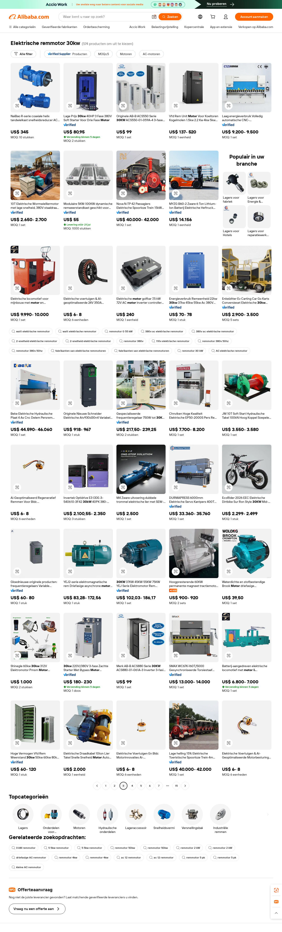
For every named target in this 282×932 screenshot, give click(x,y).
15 (176, 785)
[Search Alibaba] (105, 16)
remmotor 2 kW (188, 848)
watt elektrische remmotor (31, 331)
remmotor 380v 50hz (213, 341)
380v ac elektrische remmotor (162, 331)
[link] (276, 890)
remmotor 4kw (65, 857)
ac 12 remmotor (129, 857)
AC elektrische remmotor (229, 351)
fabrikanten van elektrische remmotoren (78, 351)
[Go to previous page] (97, 786)
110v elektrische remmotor (170, 341)
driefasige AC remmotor (29, 857)
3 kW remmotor (23, 848)
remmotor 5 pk (193, 857)
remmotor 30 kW (190, 351)
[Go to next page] (185, 786)
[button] (154, 16)
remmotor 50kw (122, 848)
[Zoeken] (170, 16)
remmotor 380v (131, 341)
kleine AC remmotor (26, 867)
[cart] (213, 17)
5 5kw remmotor (56, 848)
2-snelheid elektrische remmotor (34, 341)
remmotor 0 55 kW (119, 331)
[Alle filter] (23, 54)
